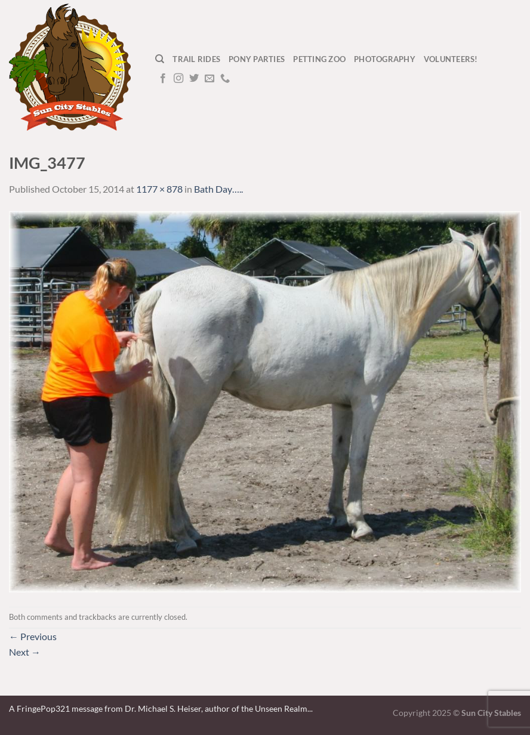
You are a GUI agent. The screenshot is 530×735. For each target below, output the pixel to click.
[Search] (159, 59)
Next (25, 651)
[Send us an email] (209, 78)
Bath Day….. (218, 188)
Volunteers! (451, 59)
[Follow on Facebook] (163, 78)
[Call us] (225, 78)
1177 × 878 (159, 188)
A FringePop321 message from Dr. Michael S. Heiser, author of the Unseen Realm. (159, 708)
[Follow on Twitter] (194, 78)
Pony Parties (257, 59)
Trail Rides (196, 59)
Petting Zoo (319, 59)
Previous (33, 636)
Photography (384, 59)
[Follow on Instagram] (178, 78)
